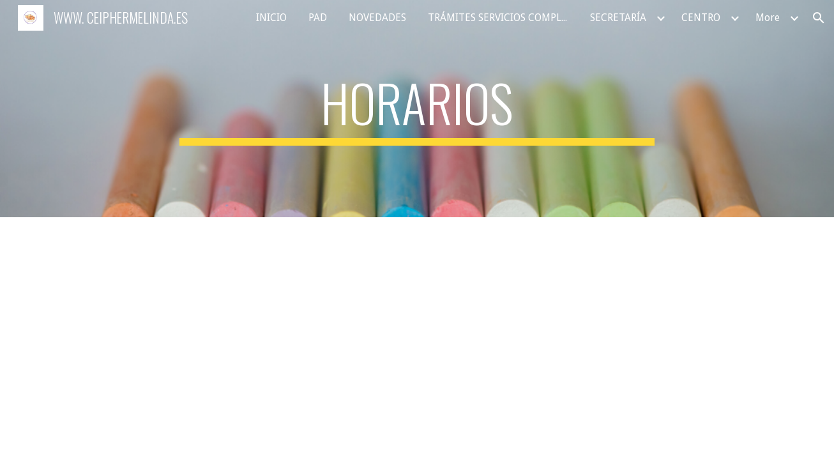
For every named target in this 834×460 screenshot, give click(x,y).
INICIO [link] (271, 18)
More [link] (767, 18)
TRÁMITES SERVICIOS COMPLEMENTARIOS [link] (501, 18)
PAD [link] (317, 18)
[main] (417, 108)
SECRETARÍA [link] (618, 18)
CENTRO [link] (700, 18)
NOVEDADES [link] (377, 18)
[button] (818, 18)
